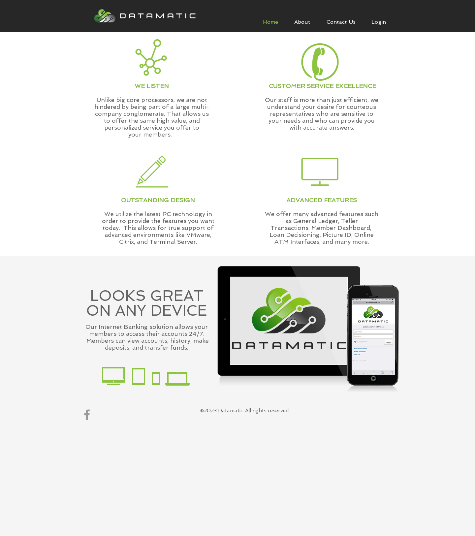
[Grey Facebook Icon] (87, 415)
